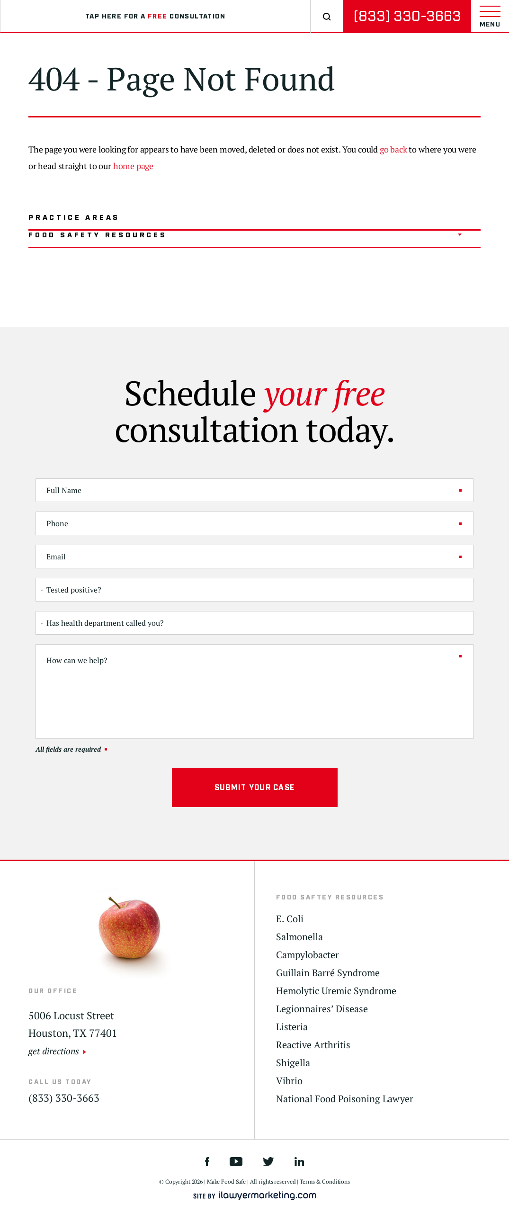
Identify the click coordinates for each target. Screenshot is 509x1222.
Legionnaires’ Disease (322, 1009)
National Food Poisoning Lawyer (344, 1099)
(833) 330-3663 (407, 16)
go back (393, 149)
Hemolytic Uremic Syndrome (336, 991)
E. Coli (290, 919)
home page (133, 165)
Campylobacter (307, 955)
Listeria (292, 1027)
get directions (53, 1050)
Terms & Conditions (325, 1181)
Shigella (293, 1063)
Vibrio (289, 1081)
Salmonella (299, 937)
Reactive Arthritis (313, 1045)
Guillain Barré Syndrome (328, 973)
